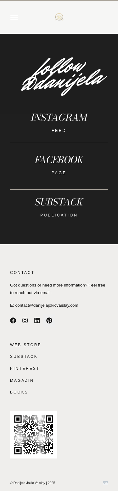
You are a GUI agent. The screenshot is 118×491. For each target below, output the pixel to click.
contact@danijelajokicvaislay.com (46, 305)
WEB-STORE (25, 345)
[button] (14, 17)
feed (59, 130)
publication (59, 215)
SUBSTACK (24, 356)
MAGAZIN (22, 380)
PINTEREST (25, 368)
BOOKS (19, 392)
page (59, 172)
